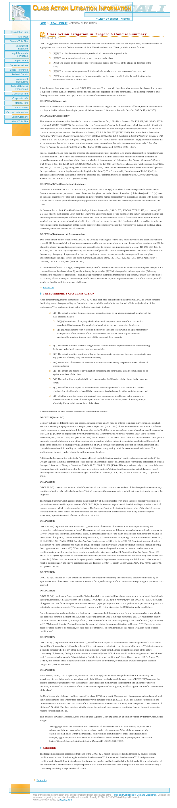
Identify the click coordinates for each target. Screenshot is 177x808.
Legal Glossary (20, 116)
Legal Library (21, 60)
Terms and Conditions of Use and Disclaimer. (134, 795)
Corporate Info (20, 98)
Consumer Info (20, 93)
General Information (17, 112)
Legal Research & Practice (19, 54)
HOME (43, 23)
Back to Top (48, 287)
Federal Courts (20, 74)
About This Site (20, 121)
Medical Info (21, 103)
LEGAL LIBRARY (58, 23)
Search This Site (19, 41)
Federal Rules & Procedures (19, 87)
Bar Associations (19, 65)
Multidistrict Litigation (22, 47)
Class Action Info (19, 32)
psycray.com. (66, 800)
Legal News (21, 107)
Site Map (23, 36)
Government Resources (21, 80)
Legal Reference (19, 69)
